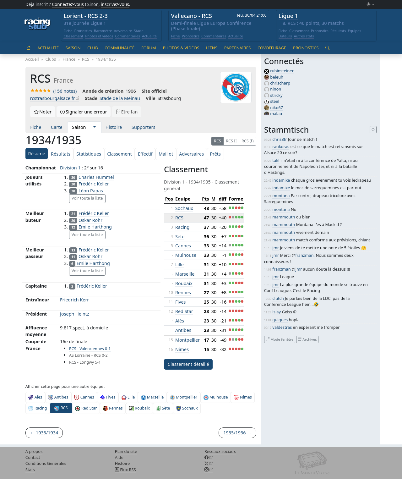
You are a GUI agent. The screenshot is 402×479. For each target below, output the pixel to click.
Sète (179, 236)
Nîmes (182, 349)
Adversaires (191, 154)
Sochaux (184, 208)
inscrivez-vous (115, 4)
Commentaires (127, 36)
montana (281, 195)
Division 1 (70, 168)
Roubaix (184, 283)
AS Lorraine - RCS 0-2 (88, 355)
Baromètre (103, 30)
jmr (275, 248)
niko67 (276, 107)
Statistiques (88, 154)
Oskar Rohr (90, 220)
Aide (119, 457)
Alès (179, 321)
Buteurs (285, 36)
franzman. (305, 255)
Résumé (36, 154)
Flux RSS (125, 469)
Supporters (143, 127)
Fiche (67, 30)
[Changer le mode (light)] (370, 4)
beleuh (276, 77)
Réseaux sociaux (220, 451)
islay (276, 312)
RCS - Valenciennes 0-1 (90, 348)
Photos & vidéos (181, 48)
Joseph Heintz (74, 314)
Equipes (354, 30)
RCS (217, 141)
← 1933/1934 (44, 433)
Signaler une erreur (83, 112)
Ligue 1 (288, 15)
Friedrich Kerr (74, 300)
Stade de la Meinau (120, 98)
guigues (280, 319)
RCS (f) (247, 141)
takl (275, 160)
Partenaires (237, 48)
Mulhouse (185, 255)
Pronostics (83, 30)
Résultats (338, 30)
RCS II (231, 141)
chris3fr (279, 139)
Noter (43, 112)
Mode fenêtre (279, 339)
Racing (182, 227)
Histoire (114, 127)
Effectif (145, 154)
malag (276, 113)
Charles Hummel (96, 177)
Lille (179, 264)
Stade (139, 30)
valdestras (282, 327)
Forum (148, 48)
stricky (276, 95)
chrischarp (280, 83)
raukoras (280, 146)
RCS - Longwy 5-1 (85, 362)
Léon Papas (91, 191)
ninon (275, 89)
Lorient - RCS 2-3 (85, 15)
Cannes (183, 246)
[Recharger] (373, 130)
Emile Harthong (95, 227)
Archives (307, 339)
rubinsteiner (282, 71)
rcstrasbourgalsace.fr (52, 98)
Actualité (149, 36)
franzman (281, 269)
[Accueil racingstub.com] (37, 24)
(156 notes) (53, 91)
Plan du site (126, 451)
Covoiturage (272, 48)
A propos (34, 451)
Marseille (184, 274)
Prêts (215, 154)
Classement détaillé (188, 364)
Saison (73, 48)
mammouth (283, 217)
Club (92, 48)
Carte (56, 127)
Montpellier (187, 340)
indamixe (281, 180)
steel (274, 101)
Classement (73, 36)
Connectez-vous (68, 4)
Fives (180, 302)
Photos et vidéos (99, 36)
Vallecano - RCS (191, 15)
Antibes (183, 330)
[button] (94, 127)
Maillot (166, 154)
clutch (278, 298)
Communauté (119, 48)
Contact (32, 457)
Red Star (184, 311)
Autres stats (304, 36)
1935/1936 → (237, 433)
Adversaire (123, 30)
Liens (211, 48)
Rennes (183, 292)
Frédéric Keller (94, 184)
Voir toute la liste (87, 198)
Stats (30, 469)
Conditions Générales (45, 463)
